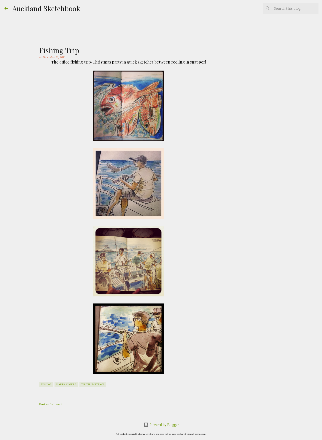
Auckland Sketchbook (46, 8)
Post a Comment (50, 404)
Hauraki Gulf (66, 384)
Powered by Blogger (161, 425)
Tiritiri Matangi (92, 384)
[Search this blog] (295, 8)
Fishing (46, 384)
